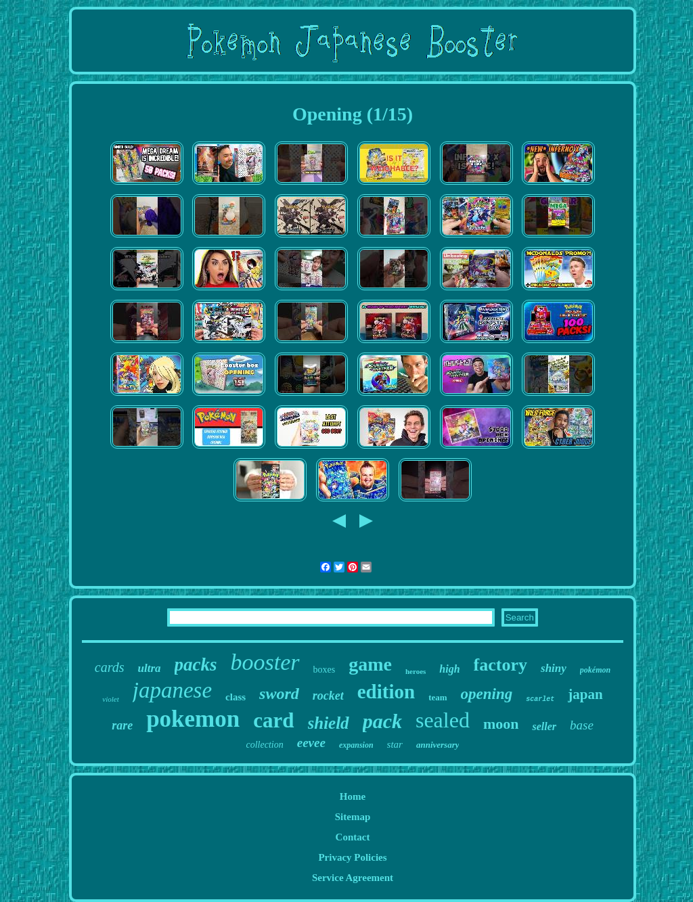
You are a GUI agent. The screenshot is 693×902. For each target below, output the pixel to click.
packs (196, 664)
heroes (415, 671)
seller (544, 726)
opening (487, 693)
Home (352, 796)
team (437, 697)
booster (265, 662)
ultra (149, 668)
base (582, 725)
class (235, 697)
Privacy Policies (352, 857)
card (273, 720)
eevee (311, 743)
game (370, 664)
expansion (356, 745)
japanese (172, 690)
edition (386, 691)
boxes (324, 669)
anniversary (438, 745)
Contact (353, 837)
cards (110, 667)
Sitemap (353, 816)
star (395, 744)
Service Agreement (352, 877)
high (449, 669)
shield (328, 723)
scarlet (540, 699)
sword (279, 693)
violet (110, 699)
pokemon (193, 719)
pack (382, 721)
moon (501, 723)
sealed (443, 720)
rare (122, 725)
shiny (553, 668)
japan (585, 694)
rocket (328, 695)
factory (500, 665)
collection (265, 745)
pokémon (595, 670)
